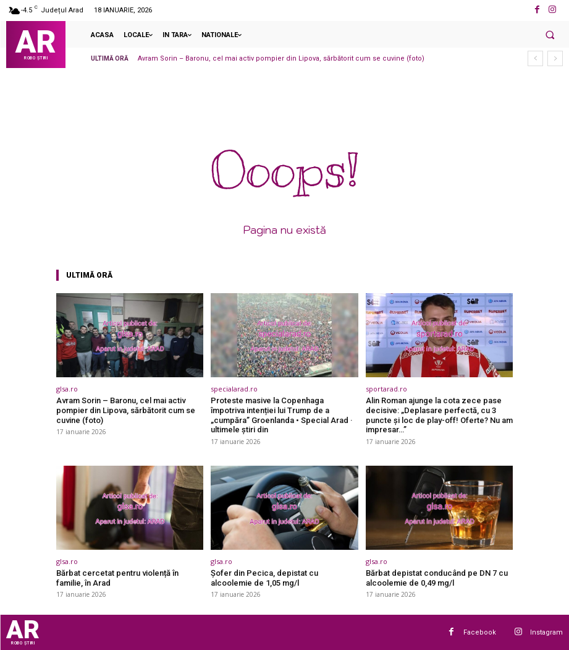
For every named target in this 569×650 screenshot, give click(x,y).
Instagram (546, 632)
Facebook (479, 632)
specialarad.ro (234, 388)
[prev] (535, 58)
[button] (550, 35)
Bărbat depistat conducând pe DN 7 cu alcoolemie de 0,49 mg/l (437, 578)
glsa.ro (67, 388)
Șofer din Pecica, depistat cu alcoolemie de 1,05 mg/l (264, 578)
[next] (555, 58)
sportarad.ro (386, 388)
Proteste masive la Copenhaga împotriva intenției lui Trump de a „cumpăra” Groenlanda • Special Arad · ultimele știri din (282, 415)
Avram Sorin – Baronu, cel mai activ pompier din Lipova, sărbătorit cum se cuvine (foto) (281, 58)
